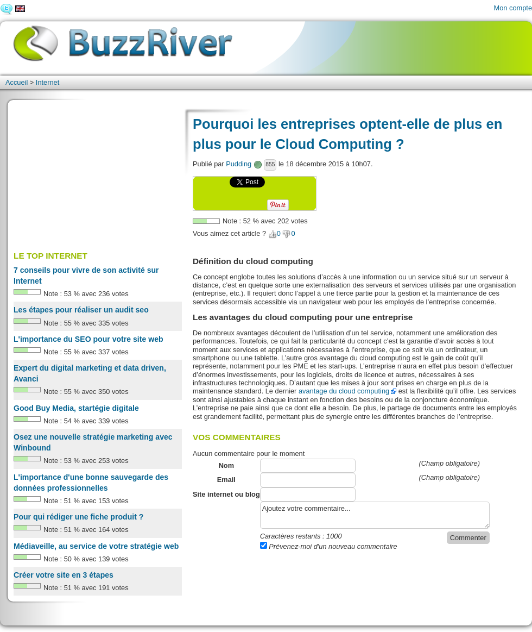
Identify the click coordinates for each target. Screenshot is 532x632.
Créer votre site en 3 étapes (63, 575)
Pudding (238, 164)
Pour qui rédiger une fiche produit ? (78, 516)
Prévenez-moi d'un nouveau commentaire (328, 546)
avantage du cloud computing (344, 391)
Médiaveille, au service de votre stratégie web (96, 546)
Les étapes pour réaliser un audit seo (81, 309)
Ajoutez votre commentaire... (375, 515)
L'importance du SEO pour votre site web (88, 339)
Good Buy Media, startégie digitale (76, 408)
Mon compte (513, 8)
